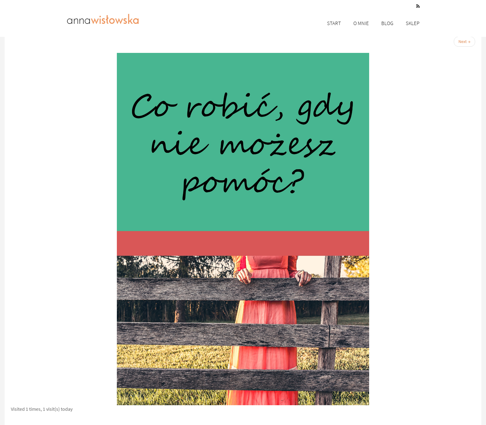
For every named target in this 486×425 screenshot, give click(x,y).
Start (334, 23)
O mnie (361, 23)
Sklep (413, 23)
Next (464, 41)
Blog (387, 23)
